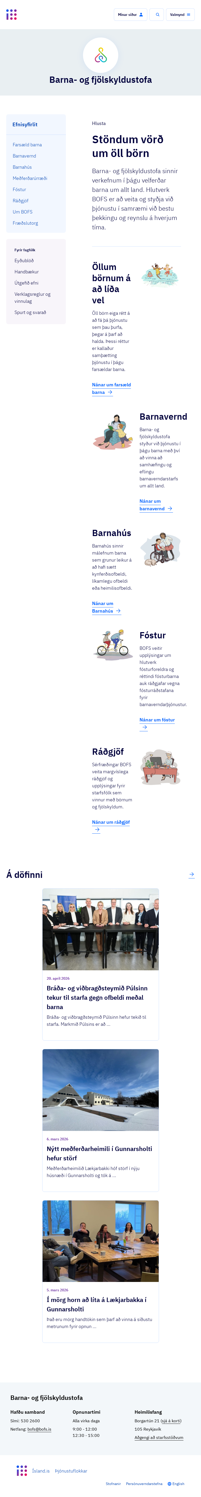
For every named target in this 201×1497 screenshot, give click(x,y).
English (178, 1483)
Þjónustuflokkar (71, 1471)
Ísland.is (41, 1471)
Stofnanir (113, 1483)
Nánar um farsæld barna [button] (111, 388)
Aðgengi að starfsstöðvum (159, 1437)
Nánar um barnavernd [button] (156, 505)
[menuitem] (36, 144)
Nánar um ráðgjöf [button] (111, 826)
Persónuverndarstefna (144, 1483)
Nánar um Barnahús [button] (106, 607)
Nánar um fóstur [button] (157, 723)
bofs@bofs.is (39, 1429)
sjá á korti (171, 1420)
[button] (130, 14)
